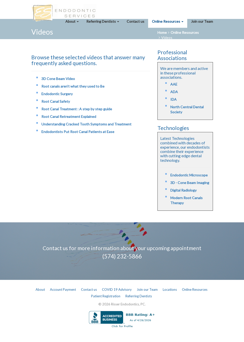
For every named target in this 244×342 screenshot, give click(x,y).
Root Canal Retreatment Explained (68, 116)
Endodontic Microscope (189, 175)
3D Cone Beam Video (58, 78)
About (72, 21)
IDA (173, 99)
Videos (166, 37)
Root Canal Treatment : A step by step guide (76, 109)
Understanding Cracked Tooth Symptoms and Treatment (86, 124)
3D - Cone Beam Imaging (189, 182)
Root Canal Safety (55, 101)
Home (162, 32)
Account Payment (63, 289)
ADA (174, 92)
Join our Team (202, 21)
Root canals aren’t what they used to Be (72, 86)
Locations (170, 289)
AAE (173, 84)
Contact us (135, 21)
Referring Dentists (102, 21)
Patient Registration (105, 296)
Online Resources (167, 21)
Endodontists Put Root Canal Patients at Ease (77, 131)
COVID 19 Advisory (117, 289)
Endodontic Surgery (57, 94)
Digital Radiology (183, 190)
